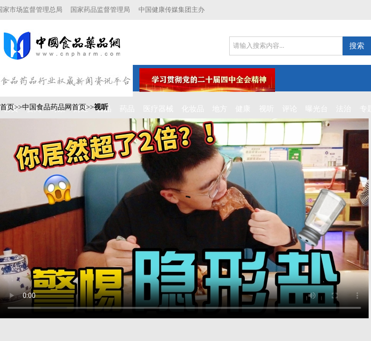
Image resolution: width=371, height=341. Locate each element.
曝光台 (316, 109)
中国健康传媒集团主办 (171, 9)
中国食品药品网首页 (54, 107)
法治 (343, 109)
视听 (101, 107)
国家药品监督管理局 (100, 9)
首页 (7, 107)
